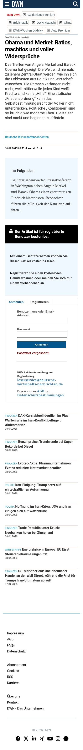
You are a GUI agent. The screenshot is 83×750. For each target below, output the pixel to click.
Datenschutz (16, 651)
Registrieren (39, 302)
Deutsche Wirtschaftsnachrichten (27, 137)
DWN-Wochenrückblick (28, 30)
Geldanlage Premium (41, 14)
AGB (40, 391)
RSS (10, 677)
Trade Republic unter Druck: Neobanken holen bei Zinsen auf (32, 530)
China (68, 22)
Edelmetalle (20, 22)
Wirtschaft (13, 549)
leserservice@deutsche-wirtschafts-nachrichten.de (40, 382)
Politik (10, 485)
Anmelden (16, 302)
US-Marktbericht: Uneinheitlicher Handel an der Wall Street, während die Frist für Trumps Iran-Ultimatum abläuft (40, 575)
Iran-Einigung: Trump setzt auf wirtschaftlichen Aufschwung (33, 487)
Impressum (15, 633)
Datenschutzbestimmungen (40, 395)
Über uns (13, 696)
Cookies (13, 671)
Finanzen (11, 415)
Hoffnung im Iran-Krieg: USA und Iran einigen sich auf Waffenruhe (38, 508)
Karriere (13, 683)
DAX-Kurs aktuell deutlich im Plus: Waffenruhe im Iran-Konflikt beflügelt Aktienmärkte (37, 420)
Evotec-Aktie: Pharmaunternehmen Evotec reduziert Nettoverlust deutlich (38, 465)
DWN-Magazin (46, 22)
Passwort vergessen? (33, 353)
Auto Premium (60, 30)
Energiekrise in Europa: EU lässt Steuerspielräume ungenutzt (37, 551)
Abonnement (16, 665)
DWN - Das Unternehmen (25, 708)
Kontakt (13, 702)
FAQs (11, 645)
